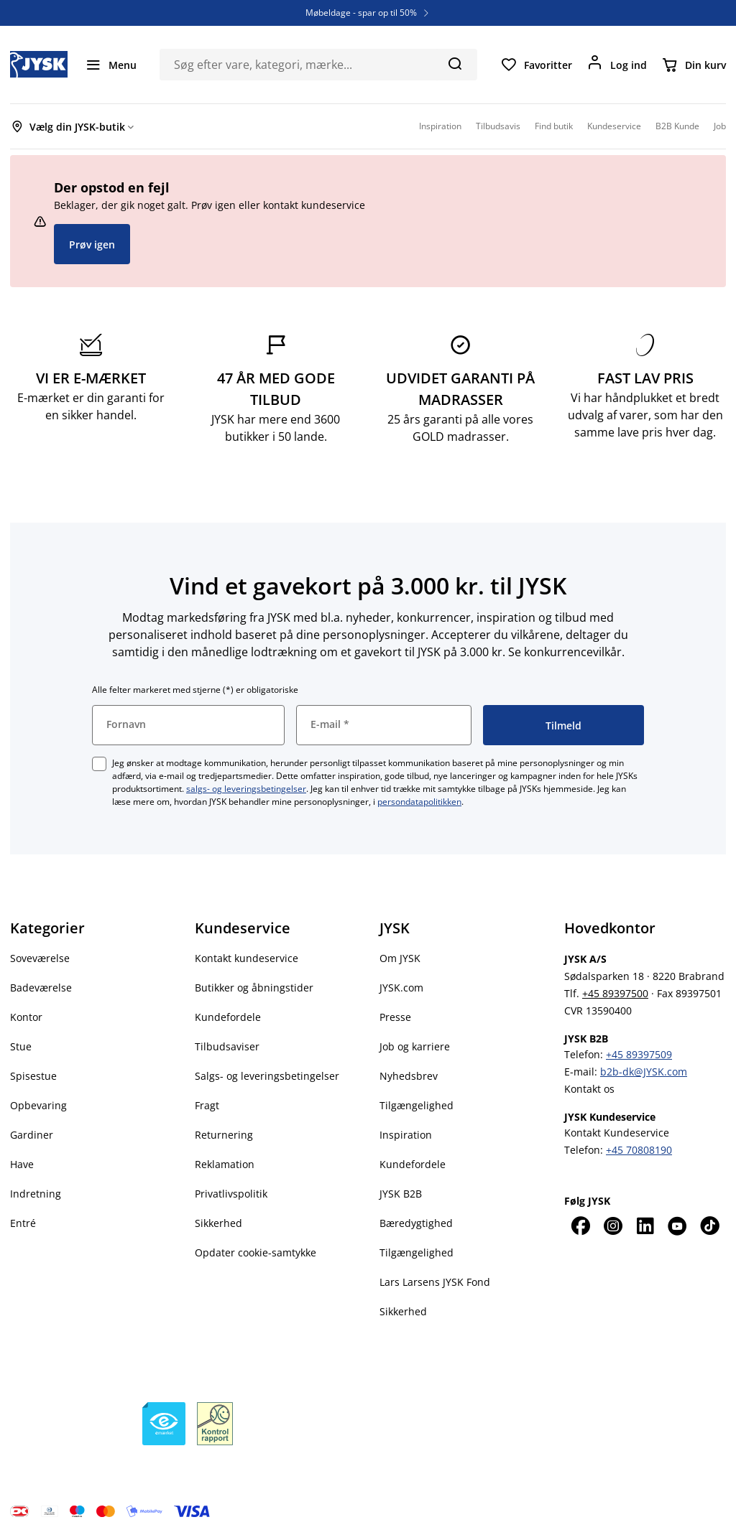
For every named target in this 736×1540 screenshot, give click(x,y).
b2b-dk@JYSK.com (643, 1071)
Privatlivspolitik (231, 1193)
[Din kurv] (693, 65)
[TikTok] (710, 1225)
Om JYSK (400, 958)
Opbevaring (38, 1105)
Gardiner (31, 1135)
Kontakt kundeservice (246, 958)
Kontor (26, 1017)
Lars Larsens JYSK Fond (435, 1282)
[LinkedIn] (645, 1225)
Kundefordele (228, 1017)
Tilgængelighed (417, 1105)
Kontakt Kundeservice (616, 1132)
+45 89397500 (615, 993)
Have (22, 1164)
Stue (21, 1046)
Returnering (224, 1135)
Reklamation (224, 1164)
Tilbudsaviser (227, 1046)
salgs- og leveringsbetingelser (246, 789)
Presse (395, 1017)
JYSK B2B (401, 1193)
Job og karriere (415, 1046)
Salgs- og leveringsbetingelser (267, 1076)
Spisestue (33, 1076)
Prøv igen (92, 244)
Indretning (35, 1193)
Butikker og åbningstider (254, 987)
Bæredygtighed (416, 1223)
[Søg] (454, 63)
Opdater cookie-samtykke (255, 1252)
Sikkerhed (218, 1223)
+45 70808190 (639, 1150)
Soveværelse (40, 958)
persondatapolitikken (419, 801)
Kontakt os (589, 1089)
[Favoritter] (536, 65)
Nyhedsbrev (409, 1076)
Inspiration (406, 1135)
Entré (23, 1223)
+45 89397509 (639, 1054)
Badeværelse (41, 987)
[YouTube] (677, 1225)
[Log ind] (616, 64)
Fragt (207, 1105)
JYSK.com (401, 987)
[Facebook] (580, 1225)
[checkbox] (99, 764)
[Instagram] (613, 1225)
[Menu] (111, 65)
